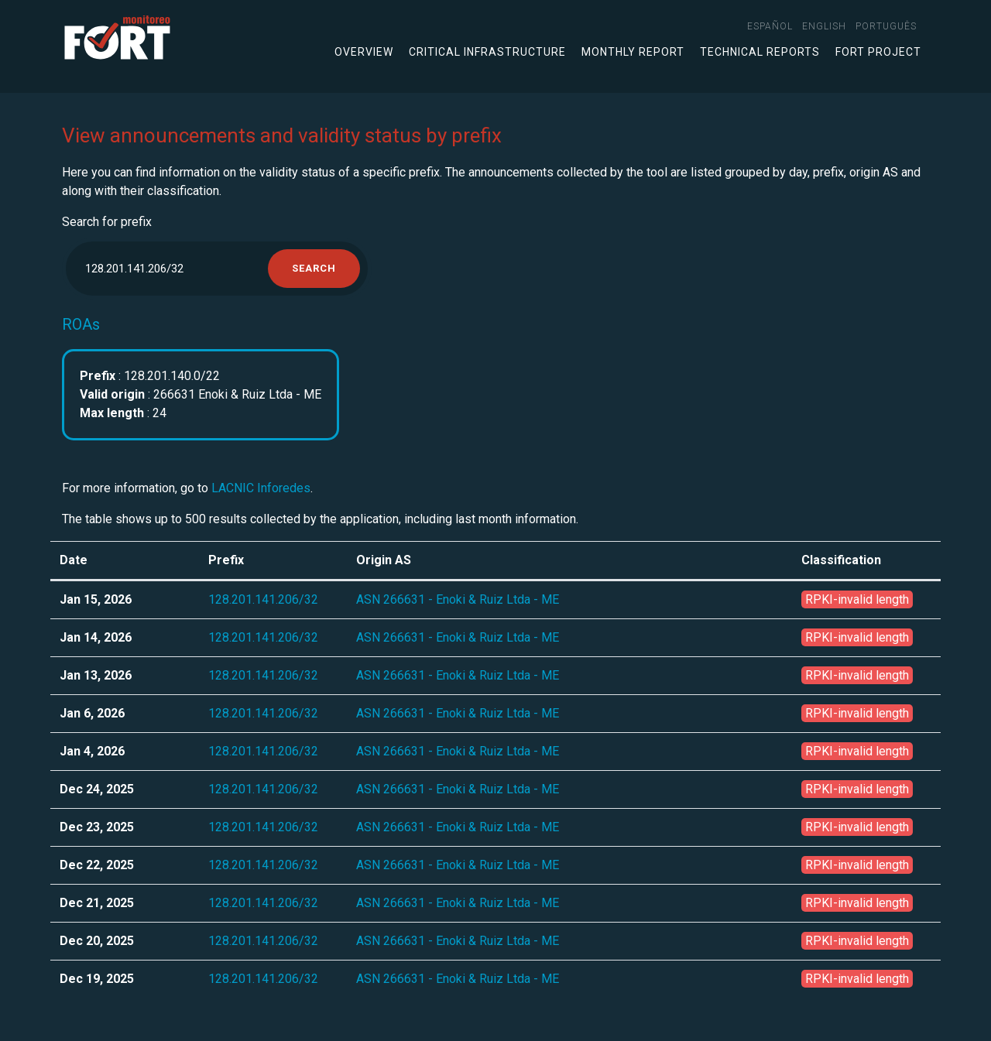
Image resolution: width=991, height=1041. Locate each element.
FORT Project (878, 52)
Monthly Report (632, 52)
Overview (363, 52)
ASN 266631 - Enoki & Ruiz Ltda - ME (457, 599)
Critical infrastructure (487, 52)
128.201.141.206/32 (263, 599)
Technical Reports (760, 52)
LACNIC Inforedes (260, 488)
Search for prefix (107, 221)
